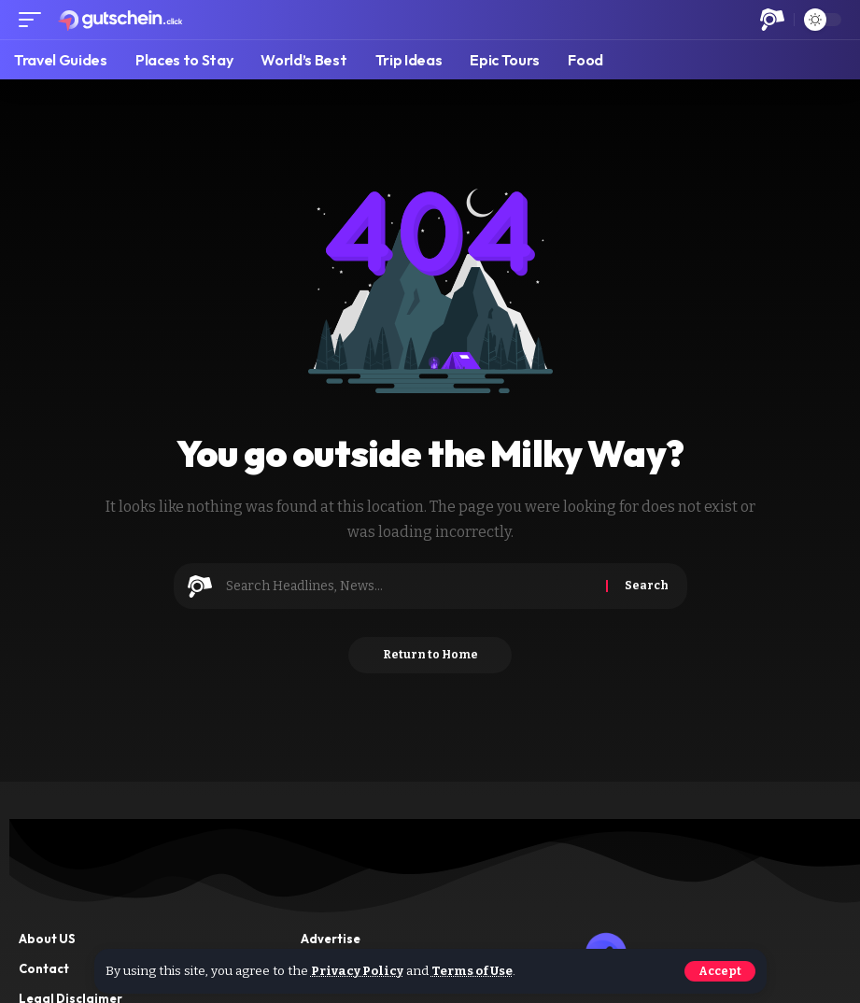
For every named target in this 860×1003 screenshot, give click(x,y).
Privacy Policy (358, 972)
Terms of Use (475, 972)
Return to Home (430, 655)
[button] (719, 971)
